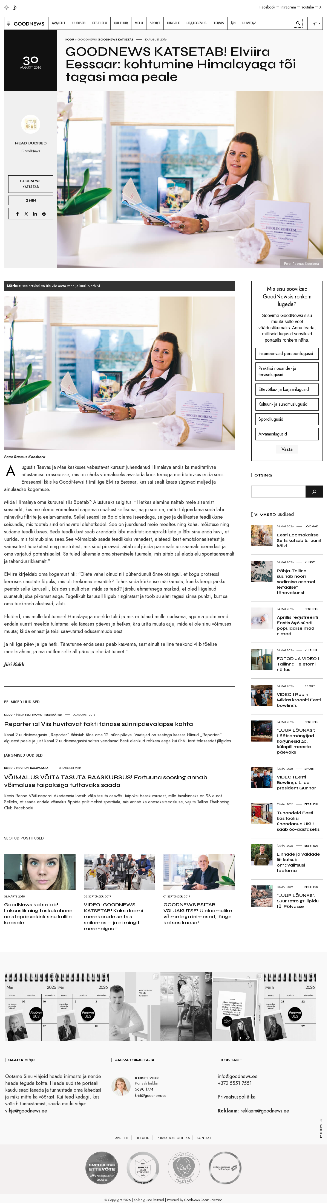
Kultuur (311, 650)
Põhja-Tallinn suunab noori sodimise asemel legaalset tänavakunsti (296, 581)
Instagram (288, 7)
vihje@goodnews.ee (26, 1111)
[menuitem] (58, 23)
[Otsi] (314, 492)
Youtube (307, 7)
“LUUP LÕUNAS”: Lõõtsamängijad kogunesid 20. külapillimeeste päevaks (296, 741)
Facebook (267, 7)
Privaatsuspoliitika (236, 1097)
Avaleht (122, 1138)
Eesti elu (311, 609)
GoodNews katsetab (116, 39)
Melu (20, 714)
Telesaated (52, 714)
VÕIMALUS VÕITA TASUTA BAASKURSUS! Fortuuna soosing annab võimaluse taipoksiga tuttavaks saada (105, 781)
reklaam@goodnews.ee (264, 1111)
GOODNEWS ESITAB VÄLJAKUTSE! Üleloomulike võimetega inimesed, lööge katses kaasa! (197, 914)
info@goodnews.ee (238, 1076)
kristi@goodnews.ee (150, 1095)
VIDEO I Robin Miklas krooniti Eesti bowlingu (299, 700)
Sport (310, 686)
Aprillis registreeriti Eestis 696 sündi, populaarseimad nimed (297, 625)
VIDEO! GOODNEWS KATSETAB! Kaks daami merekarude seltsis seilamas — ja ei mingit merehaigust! (113, 917)
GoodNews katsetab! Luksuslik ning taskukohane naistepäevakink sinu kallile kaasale (38, 914)
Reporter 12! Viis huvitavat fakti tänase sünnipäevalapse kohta (98, 724)
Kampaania (39, 768)
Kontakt (204, 1138)
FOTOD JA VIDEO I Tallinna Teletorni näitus (298, 664)
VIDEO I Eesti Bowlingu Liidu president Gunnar (296, 782)
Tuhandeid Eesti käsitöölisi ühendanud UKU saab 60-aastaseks (298, 821)
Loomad (311, 526)
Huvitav (22, 768)
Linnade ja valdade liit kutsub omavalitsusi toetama (298, 862)
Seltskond (33, 714)
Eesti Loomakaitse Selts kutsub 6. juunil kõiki (299, 540)
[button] (7, 23)
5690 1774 (144, 1089)
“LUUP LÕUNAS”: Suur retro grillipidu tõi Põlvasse (298, 901)
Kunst (310, 562)
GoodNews (87, 39)
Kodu (69, 39)
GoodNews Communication (203, 1200)
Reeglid (142, 1138)
